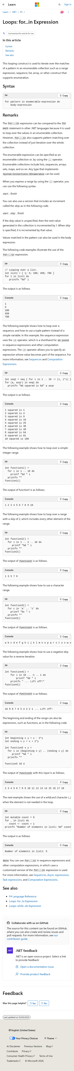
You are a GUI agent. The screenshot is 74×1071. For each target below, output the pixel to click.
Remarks (9, 50)
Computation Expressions (43, 879)
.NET (14, 12)
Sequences (35, 359)
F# (21, 12)
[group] (37, 643)
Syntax (8, 46)
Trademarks (12, 1060)
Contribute (12, 1051)
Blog (48, 1046)
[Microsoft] (37, 4)
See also (9, 55)
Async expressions (58, 875)
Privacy (25, 1051)
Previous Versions (33, 1046)
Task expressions (12, 879)
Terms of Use (46, 1055)
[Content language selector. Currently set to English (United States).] (22, 1030)
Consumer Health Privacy (20, 1055)
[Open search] (59, 5)
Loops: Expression (23, 901)
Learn (5, 12)
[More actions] (68, 12)
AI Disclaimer (13, 1046)
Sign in (67, 4)
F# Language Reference (22, 896)
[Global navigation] (3, 5)
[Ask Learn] (62, 12)
